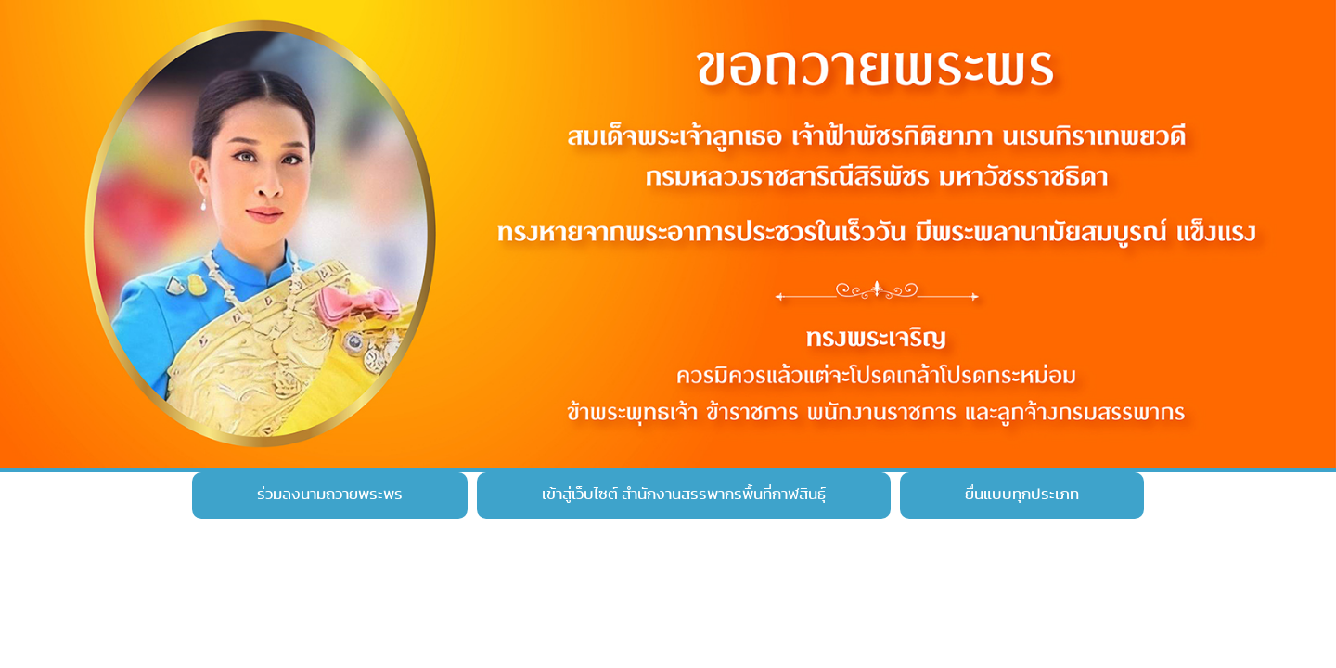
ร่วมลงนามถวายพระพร (330, 494)
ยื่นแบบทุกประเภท (1022, 494)
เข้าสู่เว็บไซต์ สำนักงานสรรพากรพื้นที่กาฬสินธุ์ (684, 494)
